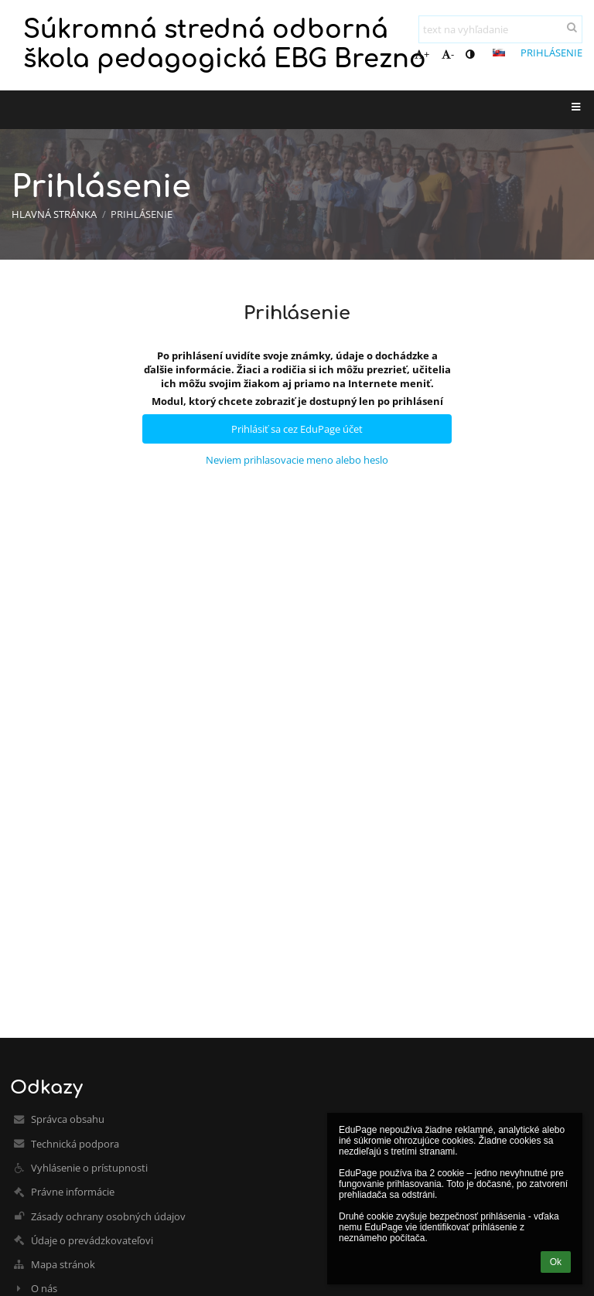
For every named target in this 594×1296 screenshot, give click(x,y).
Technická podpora (75, 1144)
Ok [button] (556, 1262)
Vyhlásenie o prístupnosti (89, 1168)
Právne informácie (72, 1192)
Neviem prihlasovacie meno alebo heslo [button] (297, 460)
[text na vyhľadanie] (500, 29)
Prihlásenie (551, 53)
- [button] (448, 54)
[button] (498, 52)
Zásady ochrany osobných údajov (108, 1216)
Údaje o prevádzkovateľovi (92, 1240)
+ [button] (422, 54)
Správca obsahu (67, 1119)
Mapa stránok (63, 1264)
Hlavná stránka (54, 214)
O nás (44, 1288)
